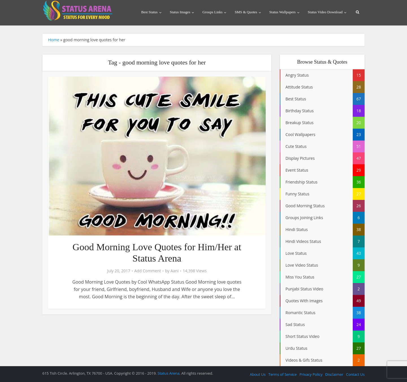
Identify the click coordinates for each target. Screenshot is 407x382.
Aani (174, 270)
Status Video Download (325, 12)
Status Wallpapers (282, 12)
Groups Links (212, 12)
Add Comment (147, 270)
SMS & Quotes (246, 12)
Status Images (180, 12)
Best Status (149, 12)
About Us (258, 374)
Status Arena (168, 373)
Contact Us (355, 374)
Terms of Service (282, 374)
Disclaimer (334, 374)
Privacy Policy (310, 374)
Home (53, 39)
